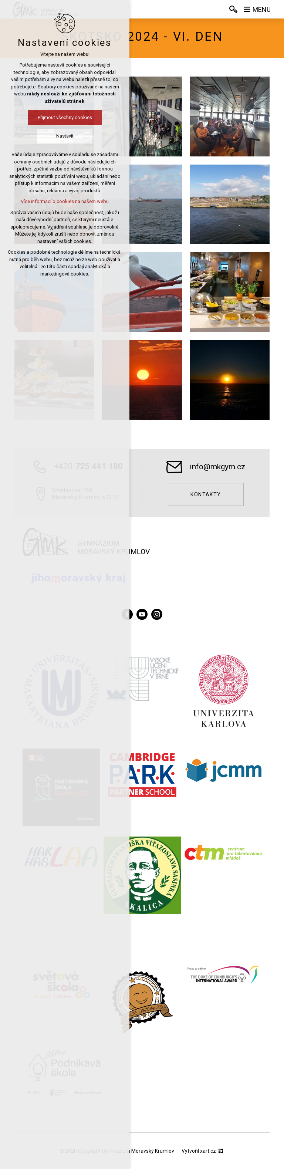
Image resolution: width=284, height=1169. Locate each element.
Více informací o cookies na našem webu (65, 201)
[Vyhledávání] (233, 9)
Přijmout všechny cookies (65, 117)
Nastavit (65, 136)
